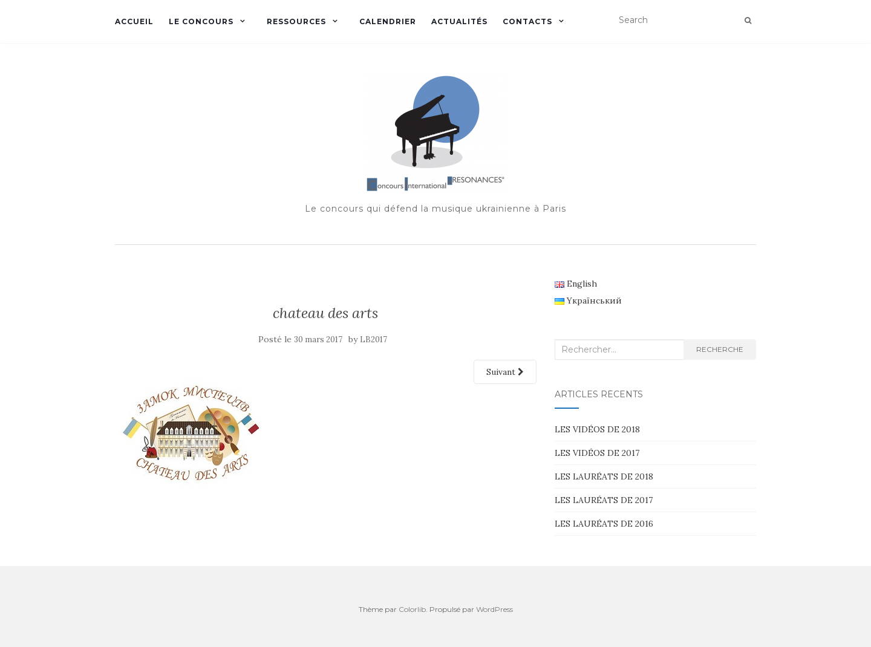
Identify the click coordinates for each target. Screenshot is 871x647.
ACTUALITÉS (459, 21)
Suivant (505, 371)
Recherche (719, 349)
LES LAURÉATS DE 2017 (604, 500)
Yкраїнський (588, 300)
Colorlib (412, 609)
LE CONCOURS (201, 21)
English (576, 283)
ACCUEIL (134, 21)
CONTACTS (527, 21)
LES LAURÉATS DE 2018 (604, 476)
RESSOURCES (296, 21)
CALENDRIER (387, 21)
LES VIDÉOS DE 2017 (597, 452)
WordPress (494, 609)
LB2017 (373, 339)
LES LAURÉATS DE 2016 (604, 523)
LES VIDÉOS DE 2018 (597, 429)
